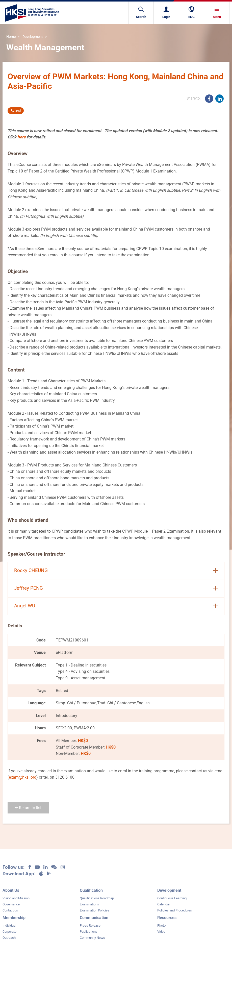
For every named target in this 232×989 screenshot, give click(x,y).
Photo (161, 925)
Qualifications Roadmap (97, 898)
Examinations (89, 904)
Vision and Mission (16, 898)
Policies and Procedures (174, 910)
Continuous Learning (172, 898)
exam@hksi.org (22, 777)
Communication (94, 917)
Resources (166, 917)
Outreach (9, 937)
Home (11, 37)
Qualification (91, 890)
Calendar (163, 904)
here (21, 137)
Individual (9, 925)
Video (161, 931)
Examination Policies (94, 910)
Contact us (10, 910)
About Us (11, 890)
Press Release (90, 925)
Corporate (9, 931)
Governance (11, 904)
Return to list (28, 807)
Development (32, 37)
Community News (92, 937)
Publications (88, 931)
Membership (14, 917)
